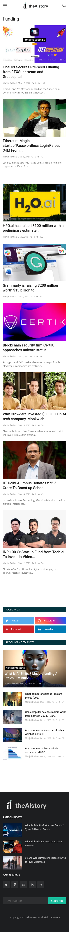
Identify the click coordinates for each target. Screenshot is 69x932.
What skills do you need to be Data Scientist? (43, 843)
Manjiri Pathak (10, 83)
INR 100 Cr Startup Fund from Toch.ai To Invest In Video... (33, 554)
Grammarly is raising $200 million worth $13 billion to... (30, 287)
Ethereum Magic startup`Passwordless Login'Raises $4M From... (31, 146)
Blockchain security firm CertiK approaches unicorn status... (28, 347)
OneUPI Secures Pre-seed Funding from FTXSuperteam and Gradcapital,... (31, 72)
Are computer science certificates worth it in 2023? (44, 732)
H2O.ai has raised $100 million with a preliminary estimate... (33, 228)
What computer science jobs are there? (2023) (43, 695)
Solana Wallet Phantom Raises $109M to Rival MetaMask (45, 859)
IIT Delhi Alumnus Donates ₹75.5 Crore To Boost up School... (29, 485)
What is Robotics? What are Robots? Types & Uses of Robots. (44, 827)
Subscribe (57, 900)
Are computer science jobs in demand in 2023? (42, 750)
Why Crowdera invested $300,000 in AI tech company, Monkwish (34, 416)
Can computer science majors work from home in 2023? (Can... (45, 714)
